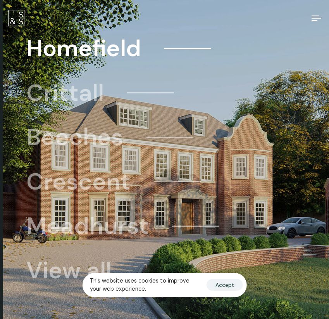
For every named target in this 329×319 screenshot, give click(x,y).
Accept (224, 284)
